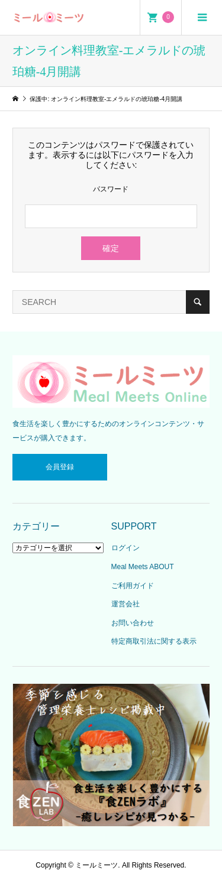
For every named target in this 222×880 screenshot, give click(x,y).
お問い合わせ (132, 623)
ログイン (125, 548)
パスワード (110, 189)
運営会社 (125, 604)
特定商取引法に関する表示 (154, 641)
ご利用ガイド (132, 586)
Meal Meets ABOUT (142, 567)
